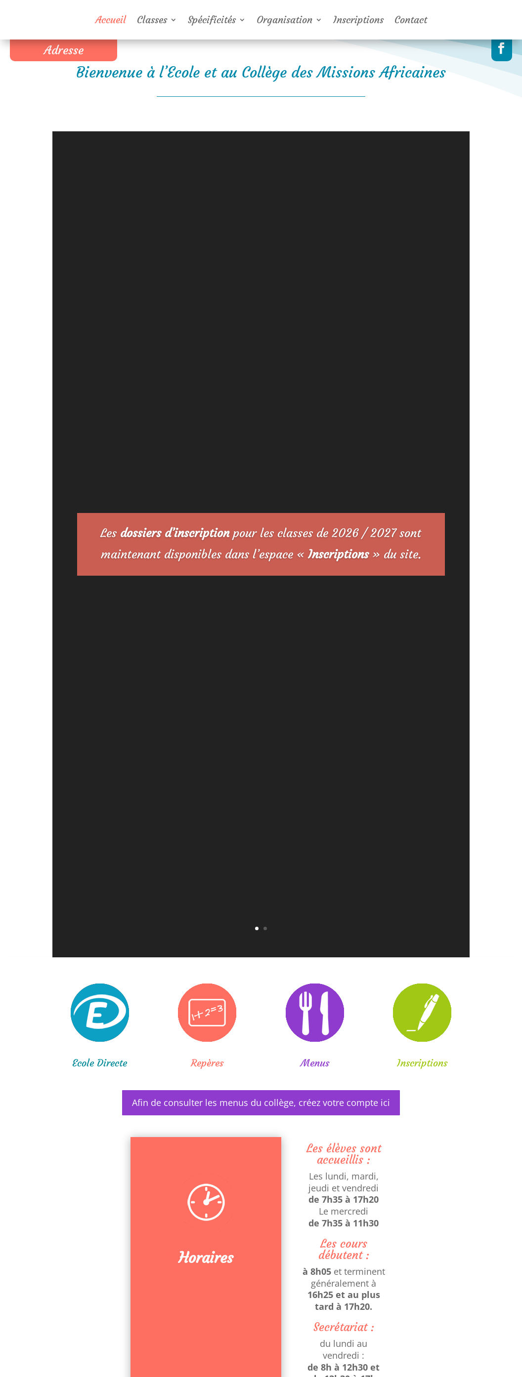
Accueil (110, 21)
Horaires (205, 1258)
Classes (152, 21)
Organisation (284, 21)
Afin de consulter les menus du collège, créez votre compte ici (261, 1102)
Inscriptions (358, 21)
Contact (410, 21)
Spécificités (212, 21)
